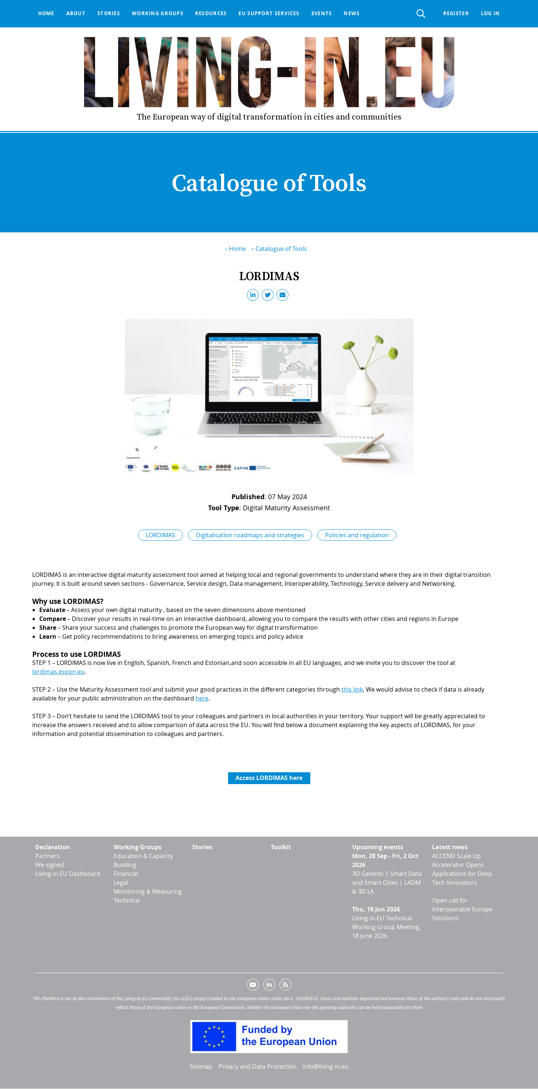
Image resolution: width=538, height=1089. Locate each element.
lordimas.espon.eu (58, 672)
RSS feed (285, 986)
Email (284, 296)
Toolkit (281, 847)
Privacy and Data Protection (257, 1066)
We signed (49, 865)
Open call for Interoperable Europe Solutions (462, 909)
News (352, 13)
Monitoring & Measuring (148, 891)
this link (352, 689)
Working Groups (137, 847)
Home (46, 13)
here (202, 698)
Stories (108, 13)
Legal (121, 882)
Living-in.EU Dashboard (67, 874)
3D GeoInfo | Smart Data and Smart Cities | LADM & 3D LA (387, 882)
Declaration (52, 847)
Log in (490, 13)
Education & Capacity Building (143, 860)
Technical (127, 900)
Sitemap (201, 1066)
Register (456, 13)
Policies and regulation (357, 535)
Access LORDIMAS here (269, 778)
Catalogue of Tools (281, 249)
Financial (126, 874)
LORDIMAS (160, 535)
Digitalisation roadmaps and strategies (250, 535)
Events (321, 13)
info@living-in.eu (325, 1066)
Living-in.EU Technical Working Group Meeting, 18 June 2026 (386, 927)
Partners (47, 856)
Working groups (157, 13)
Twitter (269, 296)
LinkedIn (254, 296)
